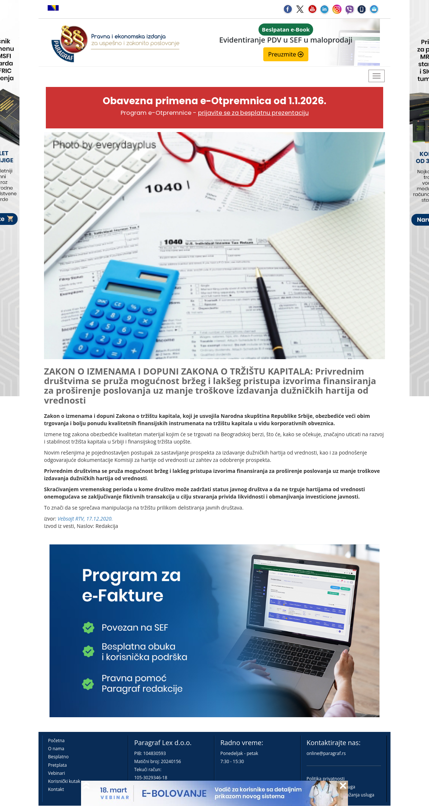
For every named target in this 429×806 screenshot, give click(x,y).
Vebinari (56, 773)
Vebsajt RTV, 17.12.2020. (85, 518)
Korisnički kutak (64, 781)
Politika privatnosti (326, 779)
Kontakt (56, 789)
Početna (56, 740)
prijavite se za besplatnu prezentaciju (253, 113)
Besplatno (58, 757)
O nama (56, 748)
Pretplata (57, 765)
